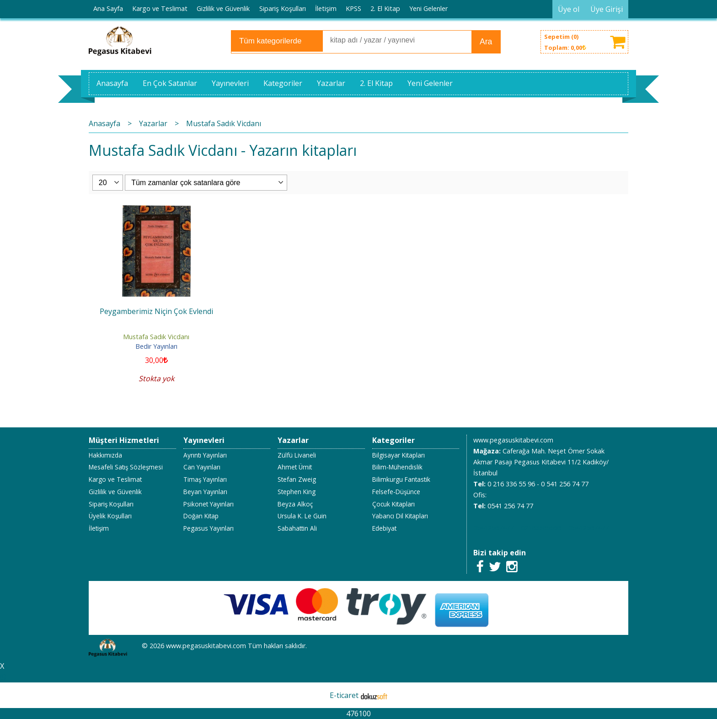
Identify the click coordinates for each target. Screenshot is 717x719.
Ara (486, 41)
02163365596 (541, 527)
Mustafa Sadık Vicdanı (156, 336)
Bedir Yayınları (156, 346)
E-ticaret (344, 695)
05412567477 (493, 527)
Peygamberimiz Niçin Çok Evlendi (156, 311)
